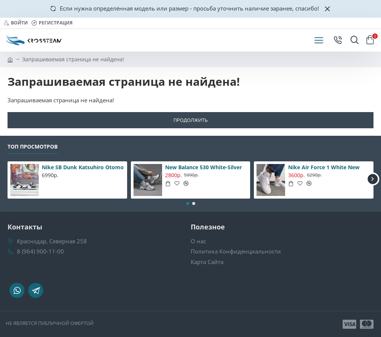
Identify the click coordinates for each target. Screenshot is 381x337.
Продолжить (190, 120)
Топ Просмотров (33, 146)
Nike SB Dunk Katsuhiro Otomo (83, 167)
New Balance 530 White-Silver (203, 167)
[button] (372, 179)
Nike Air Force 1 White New (324, 167)
